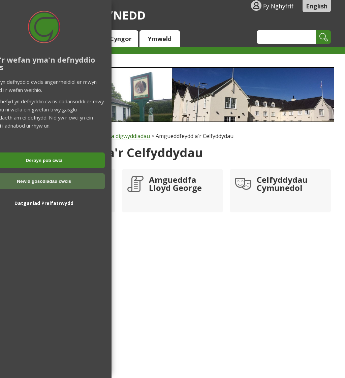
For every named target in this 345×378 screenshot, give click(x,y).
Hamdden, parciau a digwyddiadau (107, 136)
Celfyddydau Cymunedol (282, 184)
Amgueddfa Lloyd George (175, 184)
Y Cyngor (118, 39)
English (316, 6)
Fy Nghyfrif (278, 6)
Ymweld (159, 39)
